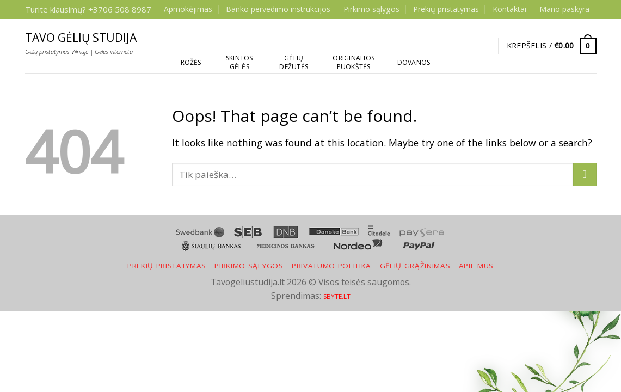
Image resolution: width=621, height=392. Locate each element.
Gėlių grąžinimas (415, 266)
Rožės (191, 62)
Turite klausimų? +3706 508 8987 (88, 9)
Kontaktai (509, 9)
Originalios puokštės (353, 62)
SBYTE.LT (337, 296)
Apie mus (476, 266)
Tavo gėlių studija (81, 38)
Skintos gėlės (239, 62)
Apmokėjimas (188, 9)
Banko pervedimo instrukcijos (278, 9)
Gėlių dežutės (293, 62)
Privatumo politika (331, 266)
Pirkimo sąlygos (371, 9)
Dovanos (414, 62)
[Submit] (585, 174)
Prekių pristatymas (446, 9)
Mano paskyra (564, 9)
